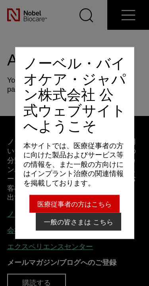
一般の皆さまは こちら (78, 222)
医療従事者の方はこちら (74, 204)
